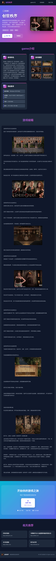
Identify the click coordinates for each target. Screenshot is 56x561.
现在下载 (50, 2)
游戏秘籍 (42, 2)
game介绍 (33, 2)
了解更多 (18, 36)
